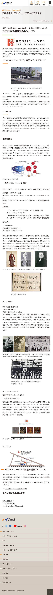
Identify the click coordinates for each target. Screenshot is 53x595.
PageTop (50, 592)
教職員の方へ (7, 582)
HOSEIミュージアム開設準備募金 (16, 488)
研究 (4, 541)
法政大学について (8, 531)
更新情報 (5, 559)
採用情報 (5, 578)
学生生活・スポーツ (9, 545)
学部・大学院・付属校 (10, 536)
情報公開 (5, 573)
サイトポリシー (8, 564)
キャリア (5, 554)
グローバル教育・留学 (10, 550)
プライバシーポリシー (10, 569)
